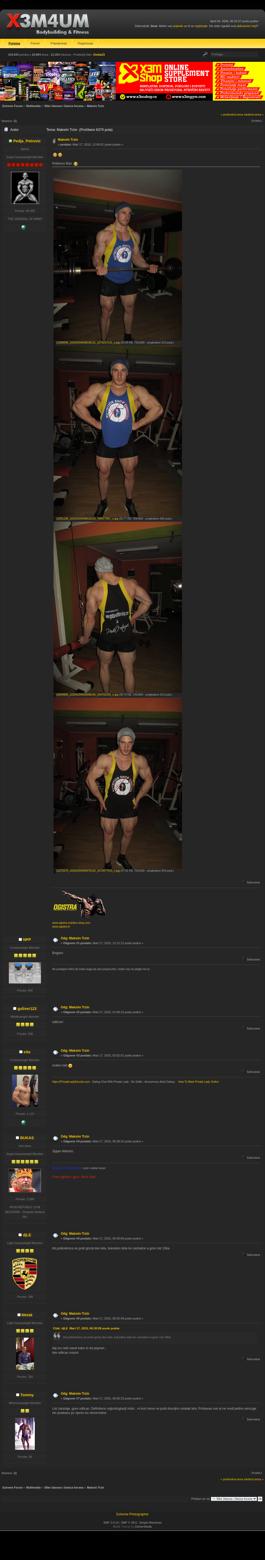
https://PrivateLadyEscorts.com (71, 1081)
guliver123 (26, 1008)
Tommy (27, 1395)
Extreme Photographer (132, 1514)
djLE (27, 1235)
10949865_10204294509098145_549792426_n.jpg (86, 694)
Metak (27, 1315)
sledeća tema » (254, 114)
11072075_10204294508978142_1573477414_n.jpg (87, 870)
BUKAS (27, 1138)
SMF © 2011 (129, 1522)
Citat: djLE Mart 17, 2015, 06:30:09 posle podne (86, 1328)
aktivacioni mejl (247, 26)
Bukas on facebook (67, 1168)
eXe (27, 1052)
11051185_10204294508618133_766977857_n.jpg (86, 518)
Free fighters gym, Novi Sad (73, 1177)
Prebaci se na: (200, 1498)
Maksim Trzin (68, 140)
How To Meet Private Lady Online (198, 1081)
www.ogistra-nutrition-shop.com (71, 922)
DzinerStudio (143, 1526)
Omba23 (99, 54)
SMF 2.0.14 (111, 1522)
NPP (27, 939)
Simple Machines (150, 1522)
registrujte (201, 26)
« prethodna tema (232, 114)
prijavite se (180, 26)
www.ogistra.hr (61, 926)
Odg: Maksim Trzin (75, 938)
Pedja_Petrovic (27, 141)
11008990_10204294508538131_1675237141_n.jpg (87, 342)
